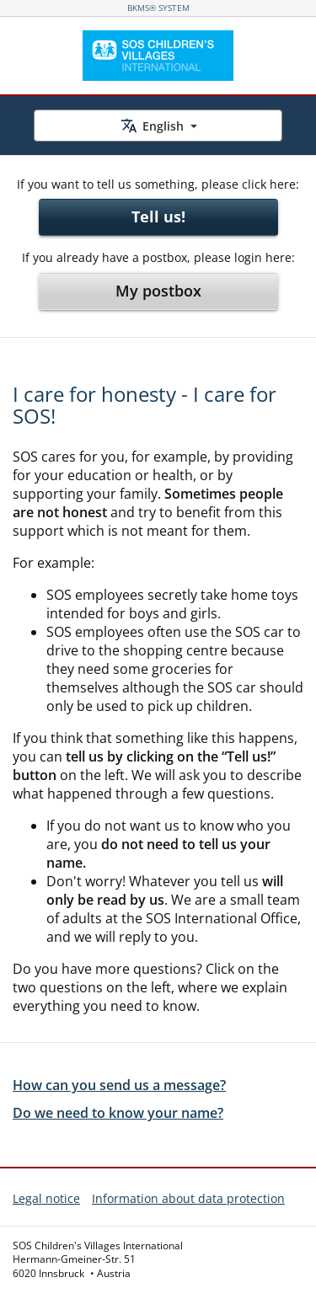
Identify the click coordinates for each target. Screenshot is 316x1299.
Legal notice (46, 1198)
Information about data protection (188, 1198)
